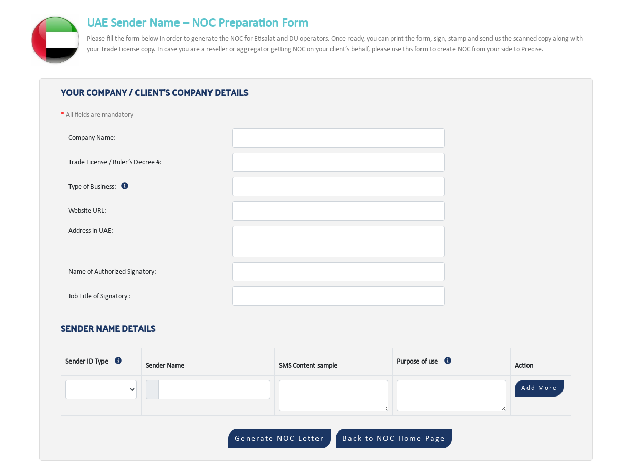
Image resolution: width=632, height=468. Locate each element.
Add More (539, 388)
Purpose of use (427, 362)
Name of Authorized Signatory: (112, 272)
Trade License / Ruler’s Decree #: (115, 162)
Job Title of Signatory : (99, 296)
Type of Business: (100, 187)
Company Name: (92, 138)
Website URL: (87, 211)
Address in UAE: (90, 231)
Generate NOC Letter (279, 439)
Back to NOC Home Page (393, 439)
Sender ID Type (96, 362)
